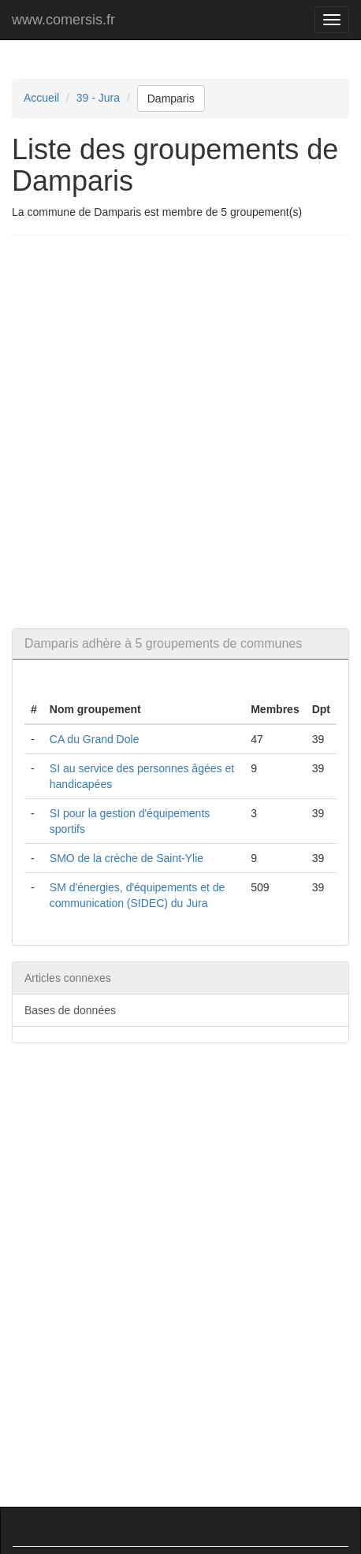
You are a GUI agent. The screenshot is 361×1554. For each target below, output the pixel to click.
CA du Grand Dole (95, 739)
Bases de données (70, 1010)
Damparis (171, 98)
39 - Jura (98, 97)
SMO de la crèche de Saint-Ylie (126, 858)
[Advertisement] (180, 431)
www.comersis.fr (63, 20)
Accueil (41, 97)
